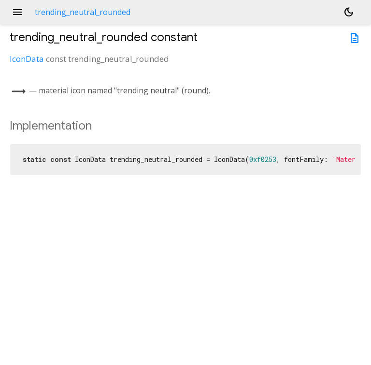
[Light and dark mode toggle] (349, 12)
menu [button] (17, 12)
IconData (27, 58)
